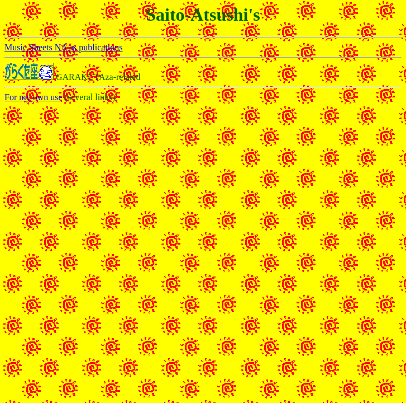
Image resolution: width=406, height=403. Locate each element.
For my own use (33, 97)
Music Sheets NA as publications (63, 47)
